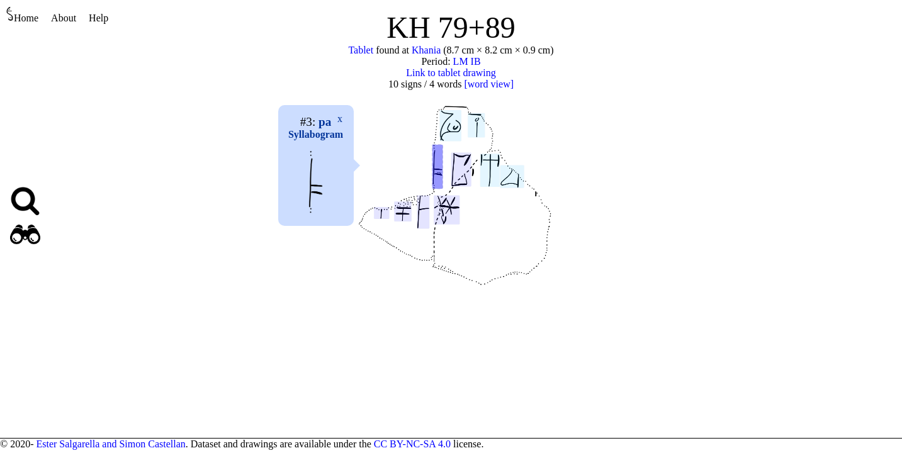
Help (98, 18)
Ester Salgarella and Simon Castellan (110, 444)
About (63, 18)
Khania (426, 50)
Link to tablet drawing (451, 72)
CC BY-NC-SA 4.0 (412, 444)
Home (22, 14)
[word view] (489, 84)
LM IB (467, 61)
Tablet (360, 50)
